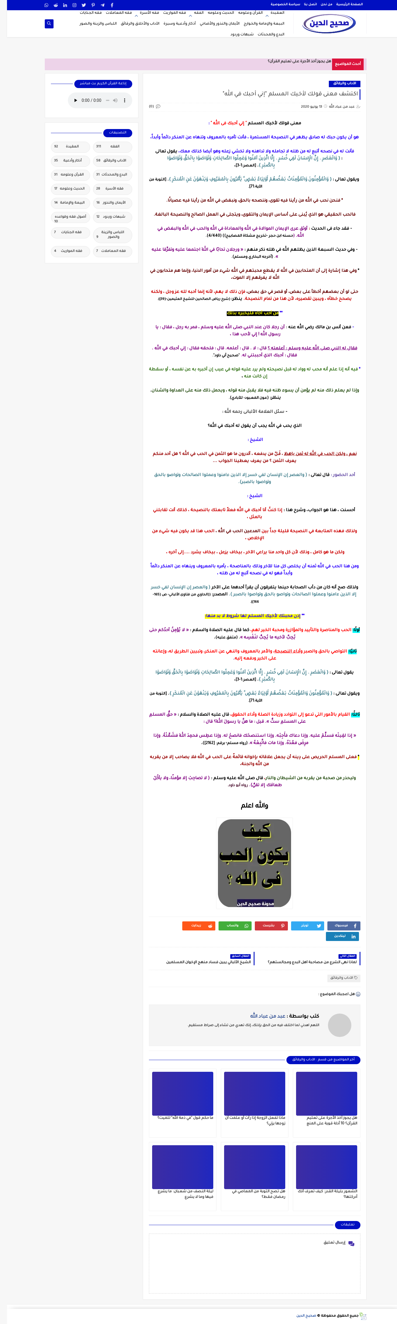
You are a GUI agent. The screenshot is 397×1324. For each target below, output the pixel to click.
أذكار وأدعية (61, 161)
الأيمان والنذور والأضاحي (213, 24)
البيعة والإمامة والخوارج (257, 24)
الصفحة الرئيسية (342, 4)
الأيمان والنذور (104, 203)
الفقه (192, 13)
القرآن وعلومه (243, 13)
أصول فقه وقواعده (63, 219)
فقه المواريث (167, 13)
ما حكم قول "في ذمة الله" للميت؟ (178, 1118)
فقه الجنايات (84, 13)
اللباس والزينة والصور (91, 24)
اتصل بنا (303, 4)
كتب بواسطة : (277, 1016)
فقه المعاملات (112, 13)
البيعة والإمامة (62, 203)
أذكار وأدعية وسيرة (173, 24)
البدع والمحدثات (264, 35)
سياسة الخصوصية (278, 4)
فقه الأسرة (142, 13)
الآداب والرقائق (337, 84)
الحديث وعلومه (214, 13)
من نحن (319, 4)
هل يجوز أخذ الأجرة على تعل (300, 62)
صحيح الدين (299, 1316)
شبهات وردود (235, 35)
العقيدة (270, 13)
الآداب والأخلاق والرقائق (133, 24)
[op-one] (42, 24)
